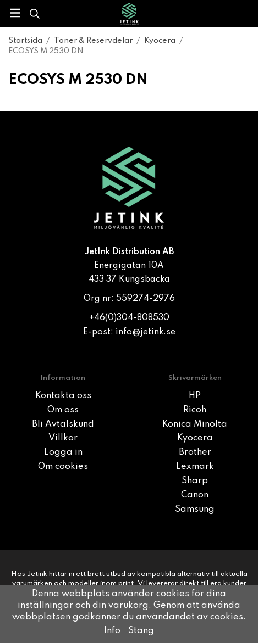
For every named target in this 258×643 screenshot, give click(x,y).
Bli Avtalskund (63, 424)
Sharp (195, 481)
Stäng (141, 631)
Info (112, 631)
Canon (194, 495)
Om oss (63, 410)
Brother (195, 452)
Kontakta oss (63, 396)
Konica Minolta (194, 424)
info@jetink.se (145, 332)
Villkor (63, 438)
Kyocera (195, 438)
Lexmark (195, 466)
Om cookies (63, 466)
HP (195, 396)
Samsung (195, 509)
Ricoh (194, 410)
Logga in (63, 452)
